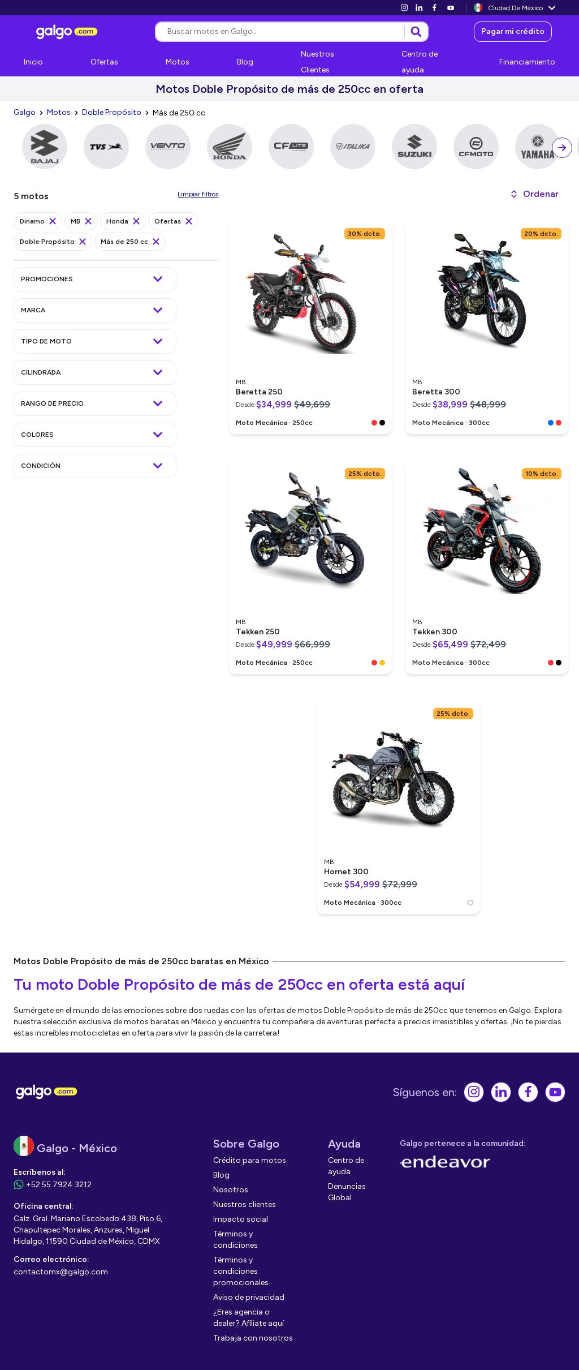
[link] (404, 7)
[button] (534, 194)
